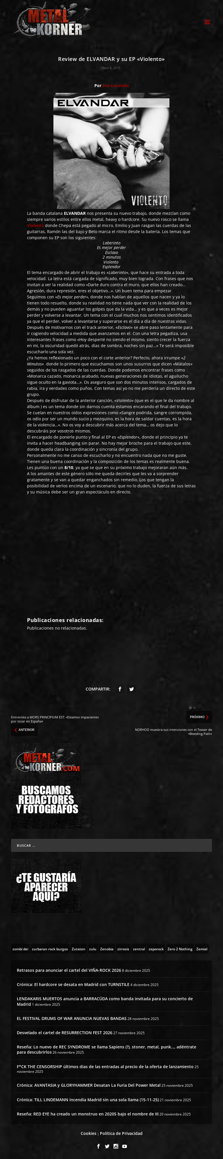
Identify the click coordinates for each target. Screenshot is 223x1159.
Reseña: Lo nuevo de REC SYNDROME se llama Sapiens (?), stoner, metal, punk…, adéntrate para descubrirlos (106, 1049)
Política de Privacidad (121, 1133)
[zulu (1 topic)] (93, 948)
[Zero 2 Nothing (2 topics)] (180, 948)
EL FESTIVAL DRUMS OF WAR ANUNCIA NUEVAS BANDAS (72, 1018)
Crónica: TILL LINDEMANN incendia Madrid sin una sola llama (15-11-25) (88, 1099)
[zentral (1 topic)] (139, 948)
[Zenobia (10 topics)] (107, 948)
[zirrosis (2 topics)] (123, 948)
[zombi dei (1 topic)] (20, 948)
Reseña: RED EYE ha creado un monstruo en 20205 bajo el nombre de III (88, 1114)
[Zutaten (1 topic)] (78, 948)
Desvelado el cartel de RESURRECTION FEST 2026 (64, 1032)
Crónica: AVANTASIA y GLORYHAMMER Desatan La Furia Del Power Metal (89, 1085)
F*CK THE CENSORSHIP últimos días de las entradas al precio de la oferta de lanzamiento (105, 1066)
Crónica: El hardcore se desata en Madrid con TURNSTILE (73, 984)
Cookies (88, 1133)
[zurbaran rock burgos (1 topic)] (49, 948)
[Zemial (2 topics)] (202, 948)
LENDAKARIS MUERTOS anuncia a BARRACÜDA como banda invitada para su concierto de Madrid (105, 1001)
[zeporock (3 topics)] (156, 948)
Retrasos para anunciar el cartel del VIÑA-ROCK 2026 (69, 970)
